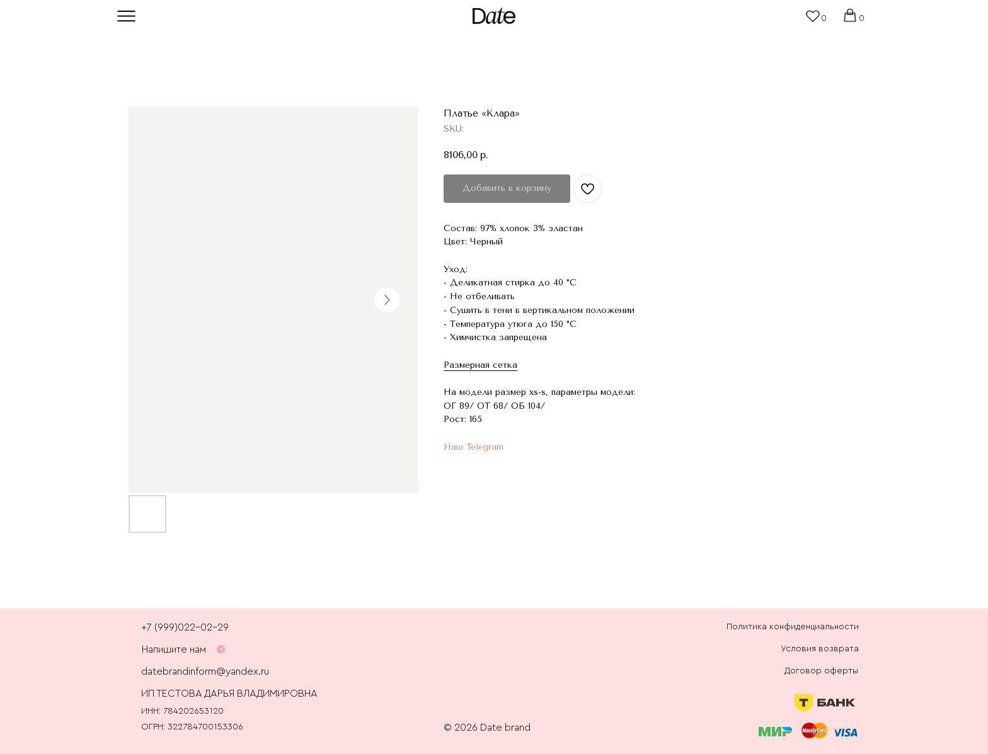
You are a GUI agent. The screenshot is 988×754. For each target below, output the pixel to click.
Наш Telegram (473, 447)
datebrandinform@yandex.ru (205, 671)
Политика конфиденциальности (793, 626)
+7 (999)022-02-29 (185, 627)
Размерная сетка (480, 365)
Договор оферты (821, 670)
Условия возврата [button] (820, 648)
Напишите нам (174, 649)
